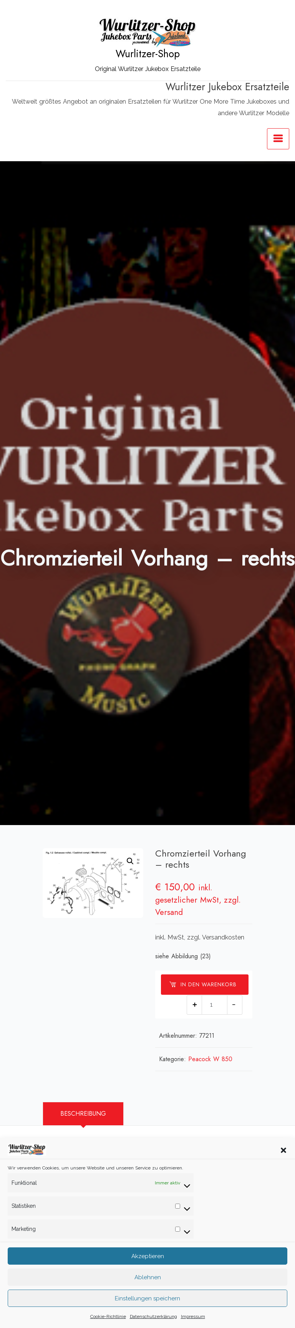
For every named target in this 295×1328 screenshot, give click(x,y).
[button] (283, 1166)
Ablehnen (147, 1293)
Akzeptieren (147, 1272)
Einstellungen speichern (147, 1314)
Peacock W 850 (210, 1059)
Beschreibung (83, 1113)
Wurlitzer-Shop (148, 53)
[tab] (83, 1114)
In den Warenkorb (203, 984)
